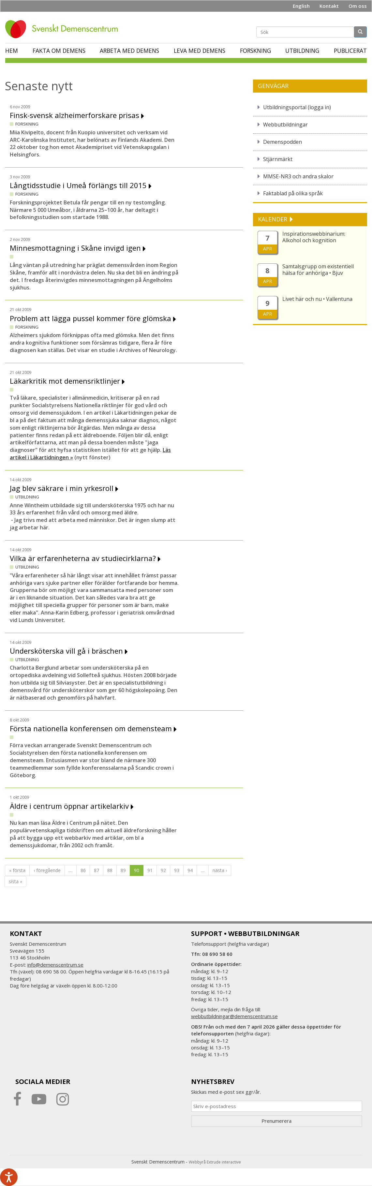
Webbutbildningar (285, 124)
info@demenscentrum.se (55, 964)
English (301, 6)
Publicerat (350, 50)
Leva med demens (199, 50)
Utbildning (302, 50)
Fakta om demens (59, 50)
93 (176, 870)
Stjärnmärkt (277, 159)
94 (190, 870)
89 (123, 870)
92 (163, 870)
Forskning (255, 50)
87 (96, 870)
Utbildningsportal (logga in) (297, 107)
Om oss (358, 6)
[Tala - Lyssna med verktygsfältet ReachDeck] (9, 1177)
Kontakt (329, 6)
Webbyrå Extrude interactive (215, 1162)
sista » (15, 881)
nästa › (220, 870)
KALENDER (273, 219)
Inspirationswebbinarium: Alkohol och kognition (313, 237)
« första (17, 870)
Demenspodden (282, 141)
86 (83, 870)
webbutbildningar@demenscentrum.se (234, 1016)
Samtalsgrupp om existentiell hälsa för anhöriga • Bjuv (318, 269)
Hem (11, 50)
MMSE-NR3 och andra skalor (298, 176)
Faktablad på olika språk (293, 193)
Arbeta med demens (129, 50)
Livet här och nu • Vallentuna (317, 299)
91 (150, 870)
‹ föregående (47, 870)
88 (109, 870)
